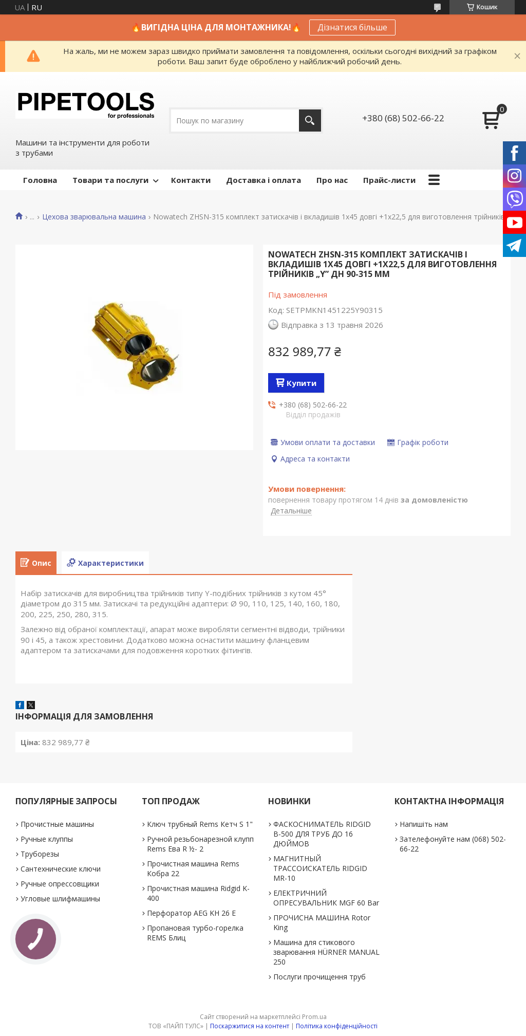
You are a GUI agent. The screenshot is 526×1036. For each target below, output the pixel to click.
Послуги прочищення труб (319, 977)
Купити (301, 383)
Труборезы (40, 854)
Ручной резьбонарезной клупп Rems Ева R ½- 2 (200, 844)
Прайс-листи (389, 180)
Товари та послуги (110, 180)
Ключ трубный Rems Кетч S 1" (200, 824)
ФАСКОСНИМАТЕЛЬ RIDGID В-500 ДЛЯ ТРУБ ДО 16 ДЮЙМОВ (322, 833)
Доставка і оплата (263, 180)
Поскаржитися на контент (249, 1026)
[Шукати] (310, 120)
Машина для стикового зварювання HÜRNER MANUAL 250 (326, 952)
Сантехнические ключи (61, 869)
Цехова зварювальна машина (94, 216)
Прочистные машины (57, 824)
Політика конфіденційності (337, 1026)
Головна (40, 180)
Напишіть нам (424, 824)
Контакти (191, 180)
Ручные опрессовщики (60, 884)
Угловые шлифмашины (60, 898)
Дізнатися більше (352, 27)
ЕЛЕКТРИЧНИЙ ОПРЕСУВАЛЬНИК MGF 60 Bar (326, 898)
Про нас (332, 180)
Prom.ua (314, 1016)
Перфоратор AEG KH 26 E (191, 913)
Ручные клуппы (47, 839)
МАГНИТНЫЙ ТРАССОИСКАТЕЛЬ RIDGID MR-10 (320, 868)
